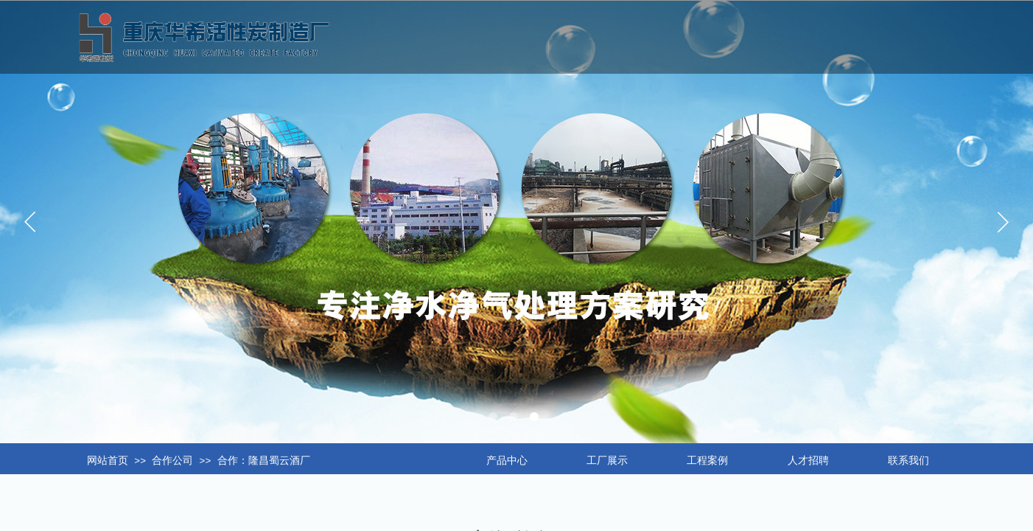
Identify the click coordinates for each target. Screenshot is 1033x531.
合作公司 (172, 460)
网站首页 (107, 460)
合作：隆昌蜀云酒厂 (263, 460)
